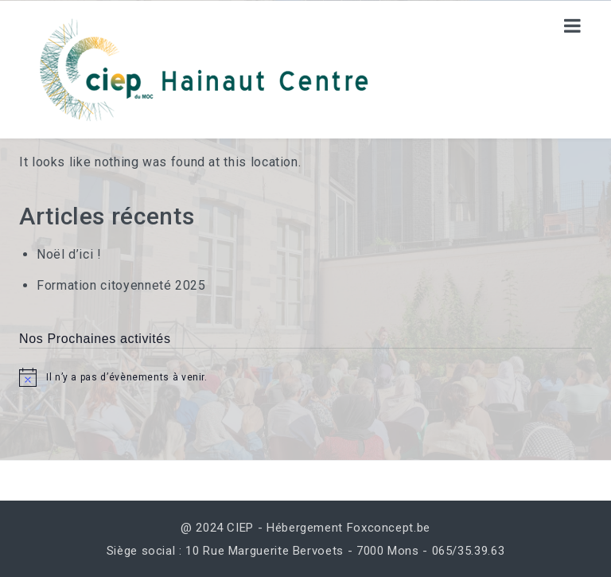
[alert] (305, 377)
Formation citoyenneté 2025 (121, 285)
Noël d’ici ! (69, 254)
